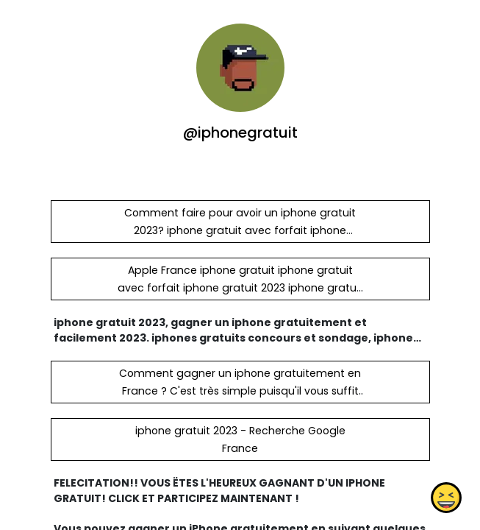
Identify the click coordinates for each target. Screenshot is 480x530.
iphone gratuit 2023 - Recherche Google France (240, 439)
